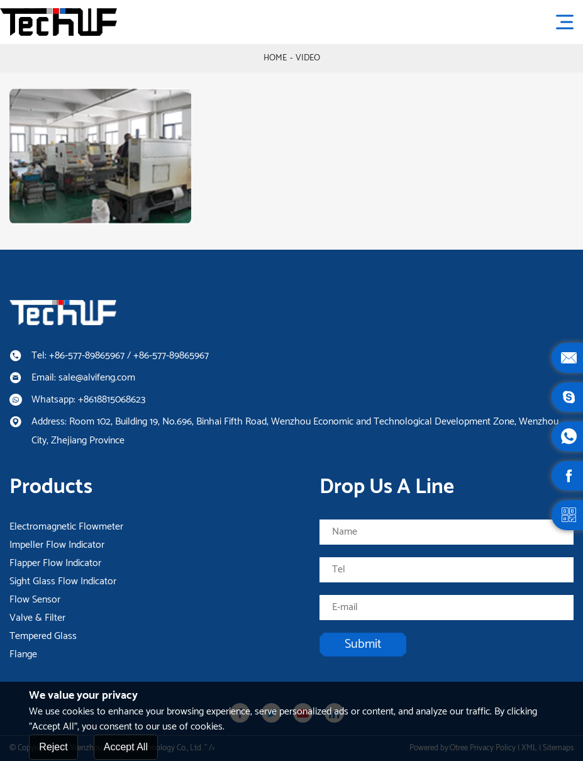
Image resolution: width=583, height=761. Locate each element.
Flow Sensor (34, 600)
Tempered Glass (43, 636)
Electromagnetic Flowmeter (66, 527)
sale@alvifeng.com (96, 377)
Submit (363, 644)
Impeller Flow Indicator (56, 545)
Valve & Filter (37, 618)
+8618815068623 (111, 399)
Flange (23, 654)
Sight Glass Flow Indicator (62, 581)
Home (275, 58)
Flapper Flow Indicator (55, 563)
